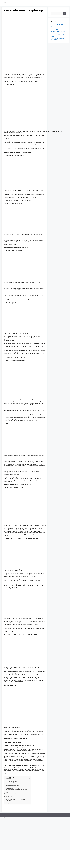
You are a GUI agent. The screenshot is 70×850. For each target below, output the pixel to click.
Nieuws (48, 2)
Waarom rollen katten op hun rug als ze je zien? (16, 798)
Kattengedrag (36, 2)
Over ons (53, 2)
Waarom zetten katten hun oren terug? (12, 807)
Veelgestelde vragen (9, 796)
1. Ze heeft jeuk (10, 778)
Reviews (42, 2)
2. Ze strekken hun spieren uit (13, 780)
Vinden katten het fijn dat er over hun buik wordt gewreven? (16, 800)
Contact (60, 2)
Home (12, 2)
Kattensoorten (19, 2)
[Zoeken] (64, 13)
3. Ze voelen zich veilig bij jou (12, 781)
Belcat (6, 3)
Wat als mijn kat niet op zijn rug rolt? (12, 793)
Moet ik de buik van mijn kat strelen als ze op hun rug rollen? (16, 791)
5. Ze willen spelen (10, 784)
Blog (6, 806)
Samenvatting (8, 795)
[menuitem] (64, 2)
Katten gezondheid (27, 2)
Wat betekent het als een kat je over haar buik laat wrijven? (16, 802)
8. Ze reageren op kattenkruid (13, 788)
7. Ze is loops (9, 786)
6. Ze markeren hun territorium (13, 785)
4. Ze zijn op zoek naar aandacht (13, 782)
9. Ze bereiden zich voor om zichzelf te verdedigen (17, 789)
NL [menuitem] (4, 817)
